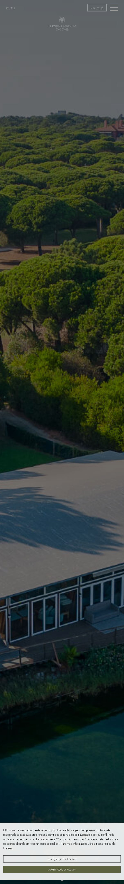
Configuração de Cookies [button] (62, 859)
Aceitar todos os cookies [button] (62, 869)
